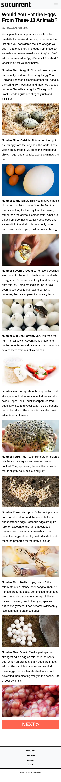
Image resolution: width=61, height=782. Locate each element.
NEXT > (30, 724)
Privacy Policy (30, 751)
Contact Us (30, 760)
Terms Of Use (30, 755)
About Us (30, 765)
